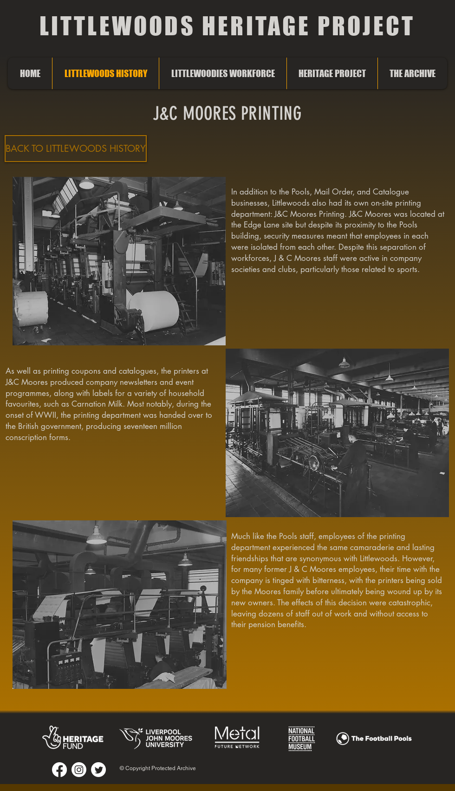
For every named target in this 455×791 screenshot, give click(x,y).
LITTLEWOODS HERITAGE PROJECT (227, 25)
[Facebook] (59, 769)
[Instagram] (79, 769)
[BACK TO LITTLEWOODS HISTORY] (76, 148)
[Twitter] (98, 769)
